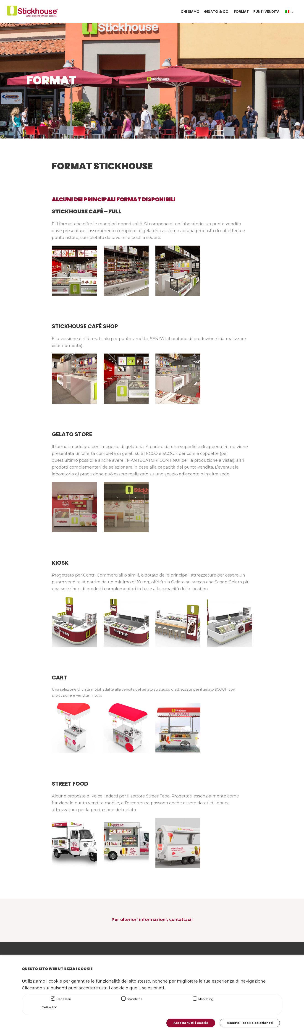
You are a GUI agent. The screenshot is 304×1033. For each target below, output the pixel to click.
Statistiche (135, 999)
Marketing (205, 999)
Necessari (63, 999)
